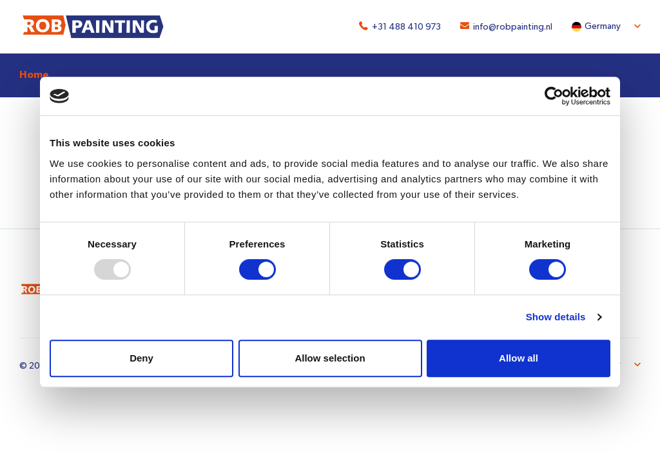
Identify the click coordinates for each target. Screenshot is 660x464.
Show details (556, 316)
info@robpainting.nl (512, 27)
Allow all (518, 358)
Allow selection (330, 358)
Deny (141, 358)
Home (34, 75)
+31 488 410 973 (406, 27)
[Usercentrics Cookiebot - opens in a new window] (554, 96)
